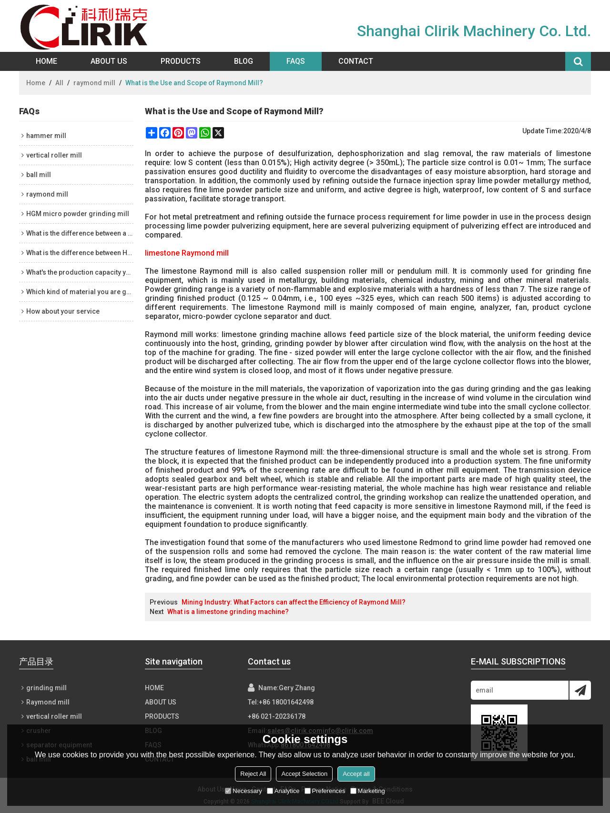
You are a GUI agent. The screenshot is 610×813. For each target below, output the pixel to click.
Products (181, 61)
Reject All (253, 773)
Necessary (243, 790)
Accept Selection (304, 773)
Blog (243, 61)
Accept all (356, 773)
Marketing (367, 790)
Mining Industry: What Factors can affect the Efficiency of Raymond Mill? (294, 602)
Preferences (325, 790)
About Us (109, 61)
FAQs (295, 61)
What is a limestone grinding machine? (228, 611)
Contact (355, 61)
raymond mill (94, 83)
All (59, 83)
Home (46, 61)
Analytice (283, 790)
